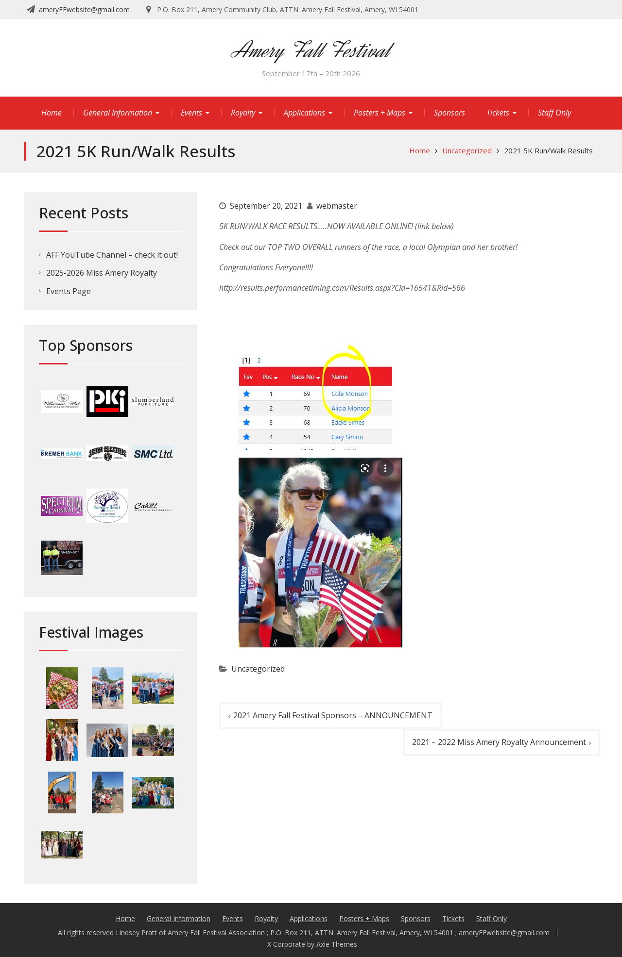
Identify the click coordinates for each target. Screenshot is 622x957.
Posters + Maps (379, 112)
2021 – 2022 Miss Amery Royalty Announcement (499, 742)
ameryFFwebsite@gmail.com (84, 9)
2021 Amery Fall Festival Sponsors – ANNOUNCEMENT (332, 715)
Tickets (497, 112)
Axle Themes (336, 944)
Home (51, 112)
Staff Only (554, 112)
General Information (117, 112)
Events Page (68, 291)
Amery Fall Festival (311, 50)
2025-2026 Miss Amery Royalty (101, 272)
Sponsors (449, 112)
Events (191, 112)
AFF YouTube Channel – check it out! (112, 254)
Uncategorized (258, 668)
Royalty (243, 112)
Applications (304, 112)
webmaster (336, 205)
